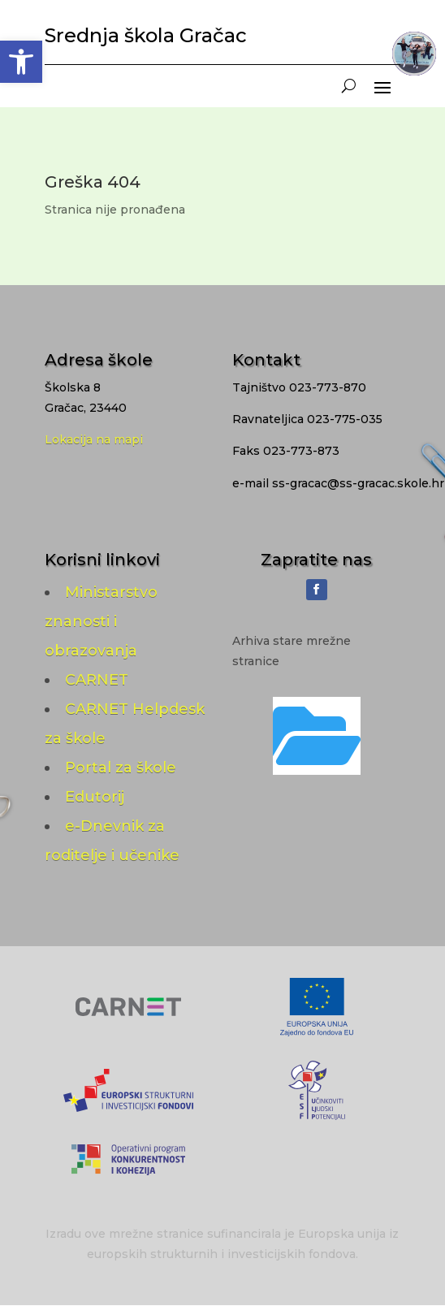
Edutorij (94, 797)
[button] (21, 62)
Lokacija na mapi (94, 439)
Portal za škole (120, 767)
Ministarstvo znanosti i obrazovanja (101, 621)
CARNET (96, 680)
